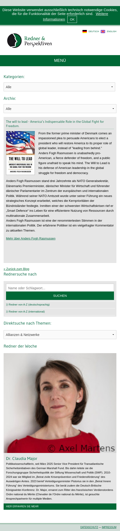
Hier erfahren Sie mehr (22, 506)
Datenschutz (89, 527)
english (111, 31)
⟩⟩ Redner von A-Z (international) (25, 311)
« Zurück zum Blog (16, 269)
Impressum (109, 527)
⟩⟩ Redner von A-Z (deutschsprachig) (28, 304)
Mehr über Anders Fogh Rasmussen (31, 238)
